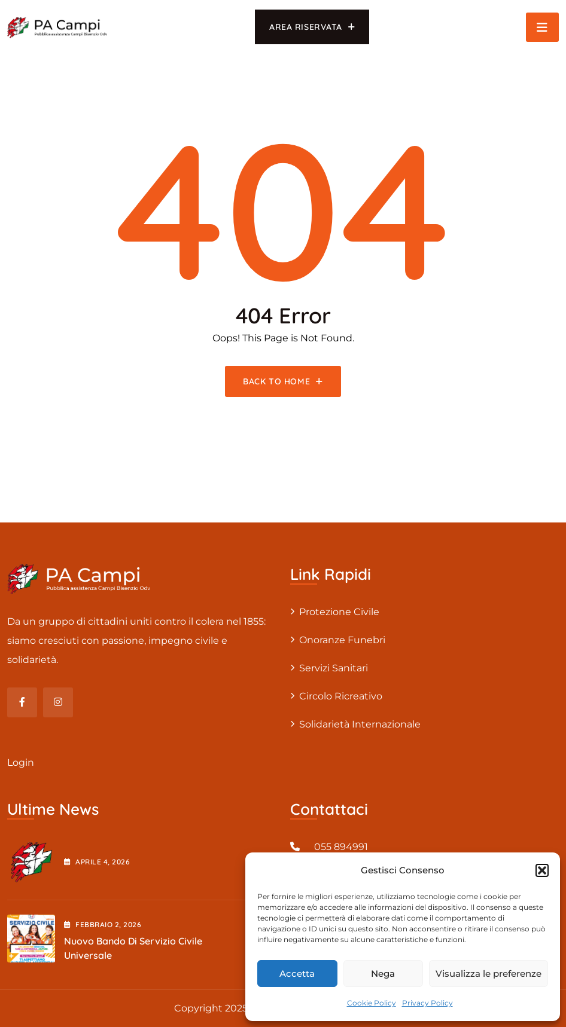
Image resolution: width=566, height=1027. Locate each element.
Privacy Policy (427, 1002)
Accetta (297, 973)
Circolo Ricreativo (340, 696)
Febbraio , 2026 (102, 924)
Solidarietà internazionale (360, 724)
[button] (542, 870)
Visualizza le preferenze (488, 973)
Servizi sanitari (333, 668)
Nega (383, 973)
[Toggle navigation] (542, 27)
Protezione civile (339, 612)
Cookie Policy (371, 1002)
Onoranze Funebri (342, 640)
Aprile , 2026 (97, 861)
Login (20, 762)
